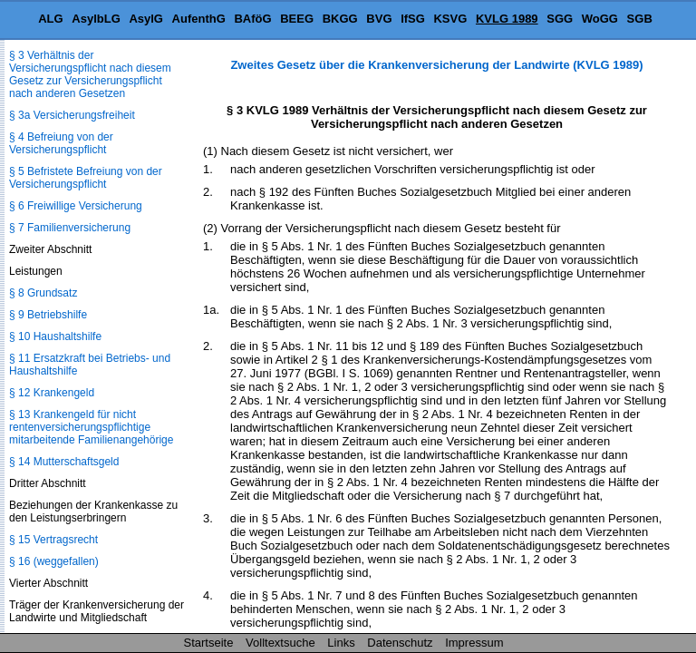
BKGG (340, 18)
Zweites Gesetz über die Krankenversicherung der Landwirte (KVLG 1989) (436, 65)
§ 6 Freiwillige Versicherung (75, 206)
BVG (379, 18)
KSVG (450, 18)
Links (340, 642)
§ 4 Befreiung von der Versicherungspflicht (61, 143)
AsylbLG (96, 18)
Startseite (209, 642)
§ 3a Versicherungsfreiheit (72, 115)
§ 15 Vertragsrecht (53, 539)
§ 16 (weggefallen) (54, 561)
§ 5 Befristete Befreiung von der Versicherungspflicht (85, 177)
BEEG (297, 18)
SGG (559, 18)
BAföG (252, 18)
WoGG (600, 18)
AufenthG (199, 18)
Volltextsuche (280, 642)
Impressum (474, 642)
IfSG (413, 18)
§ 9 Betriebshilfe (48, 314)
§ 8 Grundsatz (43, 293)
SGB (639, 18)
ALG (50, 18)
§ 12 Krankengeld (51, 392)
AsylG (146, 18)
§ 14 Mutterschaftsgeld (64, 461)
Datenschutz (399, 642)
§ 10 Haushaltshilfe (55, 336)
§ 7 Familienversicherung (69, 227)
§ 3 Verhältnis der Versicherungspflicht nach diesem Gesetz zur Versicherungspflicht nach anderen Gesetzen (90, 74)
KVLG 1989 (507, 18)
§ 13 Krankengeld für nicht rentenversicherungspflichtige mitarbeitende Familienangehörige (91, 427)
